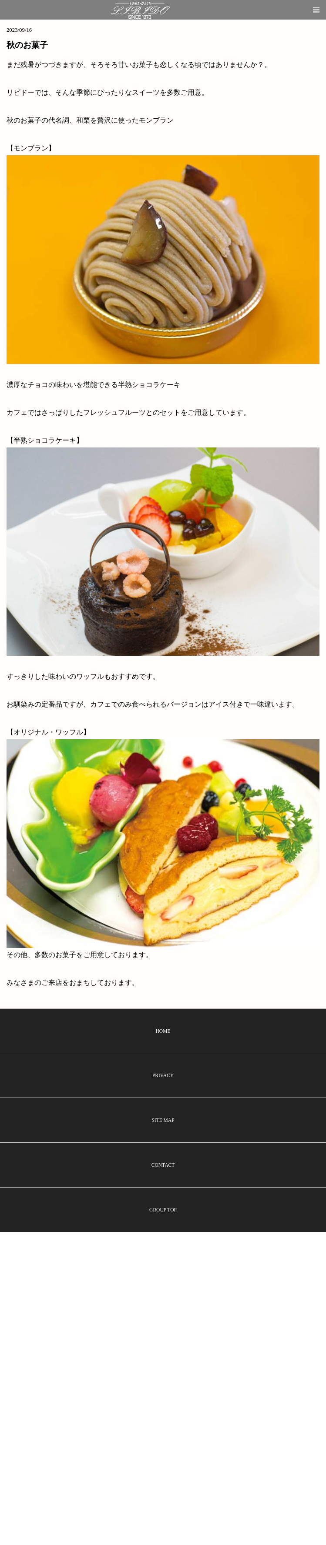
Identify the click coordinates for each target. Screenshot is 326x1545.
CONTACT (163, 1165)
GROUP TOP (163, 1209)
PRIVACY (163, 1075)
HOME (163, 1031)
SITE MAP (162, 1120)
